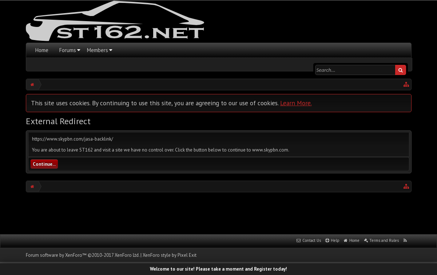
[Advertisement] (218, 212)
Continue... (44, 164)
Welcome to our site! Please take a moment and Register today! (218, 269)
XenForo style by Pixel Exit (169, 255)
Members (97, 50)
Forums (67, 50)
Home (41, 50)
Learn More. (296, 103)
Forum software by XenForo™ (82, 255)
